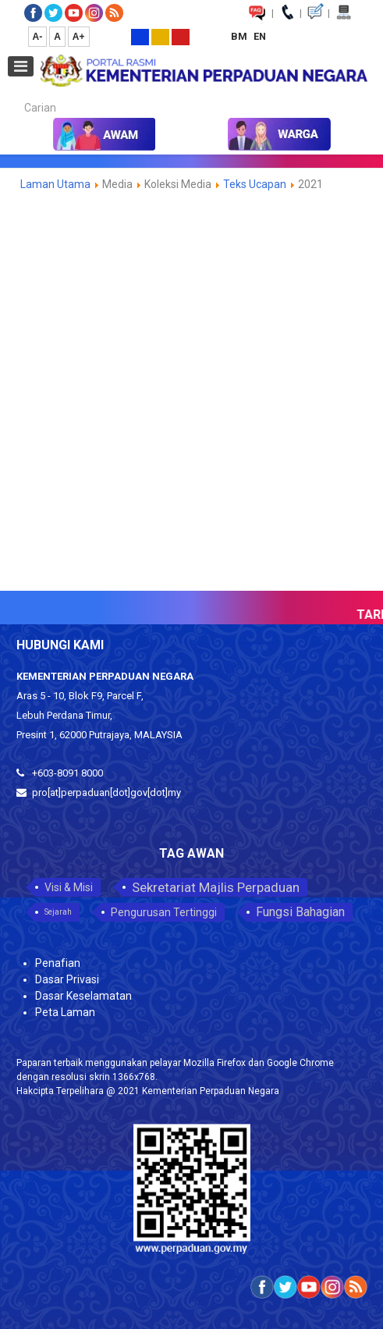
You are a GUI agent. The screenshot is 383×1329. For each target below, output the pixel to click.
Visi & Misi (68, 887)
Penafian (57, 963)
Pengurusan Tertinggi (164, 912)
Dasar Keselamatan (83, 996)
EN (260, 36)
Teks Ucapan (254, 184)
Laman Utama (55, 184)
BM (240, 36)
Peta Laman (65, 1012)
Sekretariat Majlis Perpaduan (216, 887)
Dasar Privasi (67, 979)
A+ (79, 36)
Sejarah (58, 912)
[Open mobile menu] (21, 66)
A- (38, 36)
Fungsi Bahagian (300, 911)
